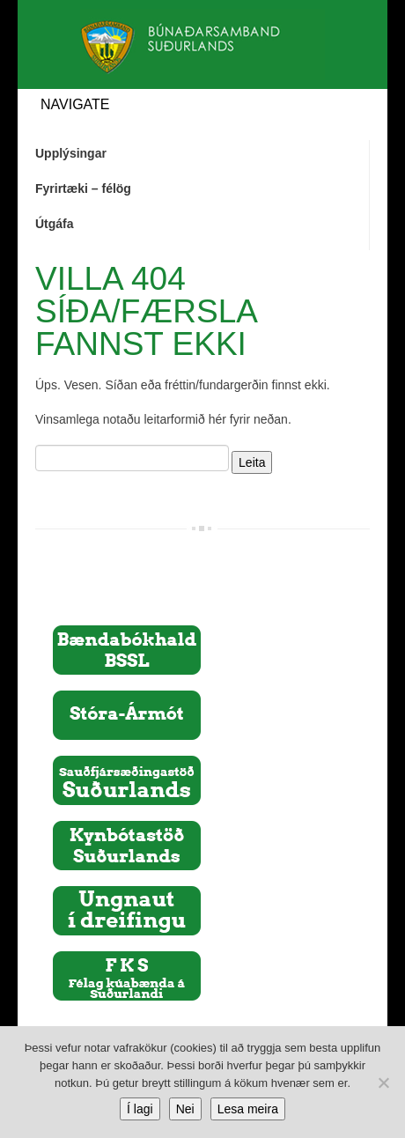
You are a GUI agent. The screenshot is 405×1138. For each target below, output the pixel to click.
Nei (185, 1109)
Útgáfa (54, 224)
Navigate (75, 104)
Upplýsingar (71, 153)
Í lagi (140, 1109)
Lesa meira (247, 1109)
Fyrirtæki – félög (83, 188)
